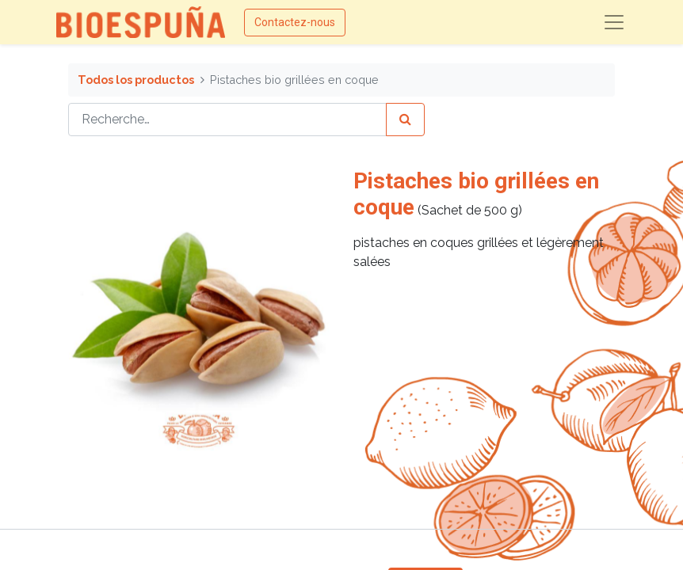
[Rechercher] (405, 119)
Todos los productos (136, 79)
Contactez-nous (294, 22)
